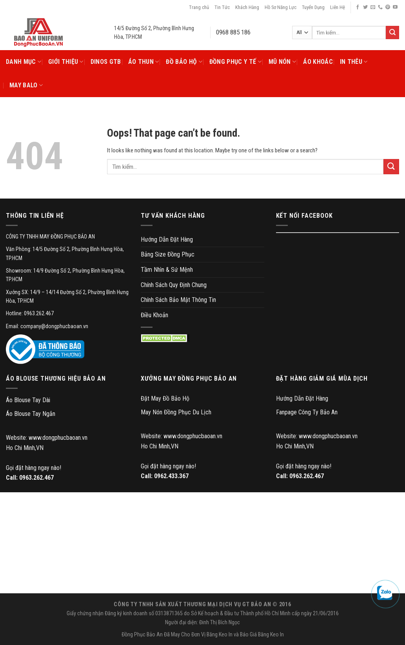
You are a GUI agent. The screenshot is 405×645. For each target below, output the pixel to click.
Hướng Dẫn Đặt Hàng (167, 239)
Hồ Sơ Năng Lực (280, 7)
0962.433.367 (171, 476)
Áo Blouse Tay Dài (28, 400)
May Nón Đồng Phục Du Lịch (176, 412)
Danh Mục (23, 62)
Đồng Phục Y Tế (235, 62)
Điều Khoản (154, 315)
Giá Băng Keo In (267, 634)
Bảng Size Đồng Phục (167, 254)
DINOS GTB (106, 61)
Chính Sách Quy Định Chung (174, 285)
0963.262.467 (36, 477)
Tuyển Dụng (313, 7)
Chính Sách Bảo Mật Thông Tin (178, 300)
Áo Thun (143, 62)
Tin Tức (222, 7)
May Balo (26, 85)
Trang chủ (199, 7)
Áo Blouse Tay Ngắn (30, 413)
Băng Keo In (219, 634)
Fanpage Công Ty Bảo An (307, 412)
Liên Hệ (337, 7)
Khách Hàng (247, 7)
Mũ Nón (282, 62)
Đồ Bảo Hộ (184, 62)
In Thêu (354, 62)
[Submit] (391, 166)
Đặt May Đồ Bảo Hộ (165, 398)
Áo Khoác (318, 61)
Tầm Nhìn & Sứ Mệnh (167, 269)
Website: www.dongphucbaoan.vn (46, 437)
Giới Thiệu (66, 62)
